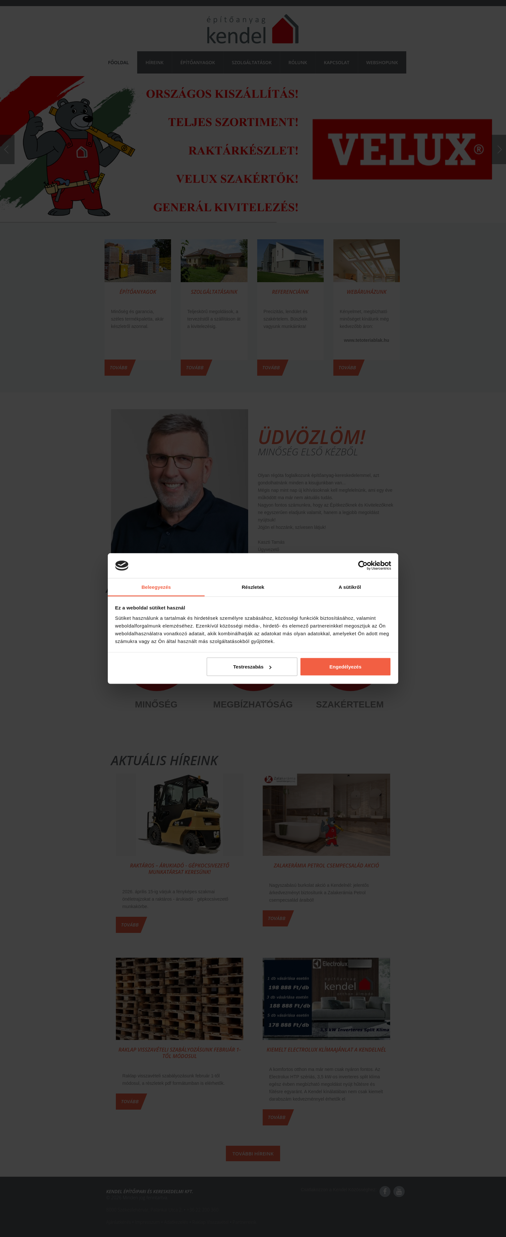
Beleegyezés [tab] (156, 586)
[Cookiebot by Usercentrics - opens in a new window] (363, 565)
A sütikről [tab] (350, 586)
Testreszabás (252, 666)
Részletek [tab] (253, 586)
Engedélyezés (345, 666)
